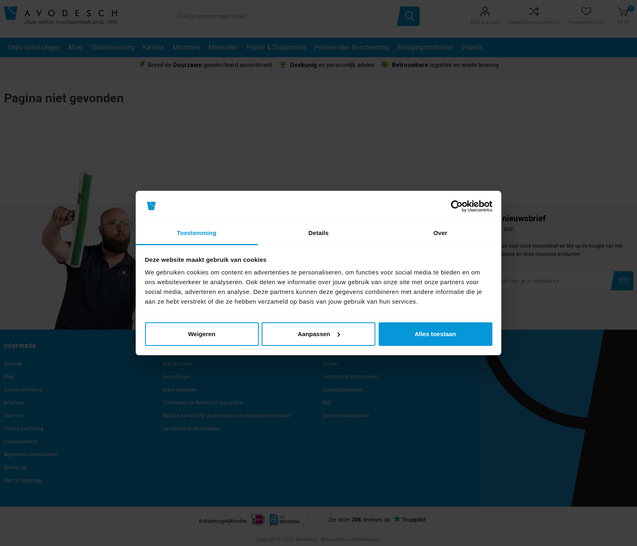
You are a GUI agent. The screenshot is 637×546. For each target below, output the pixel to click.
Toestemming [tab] (197, 232)
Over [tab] (440, 232)
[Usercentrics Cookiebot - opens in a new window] (456, 206)
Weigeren (201, 333)
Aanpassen (319, 333)
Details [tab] (318, 232)
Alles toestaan (435, 333)
